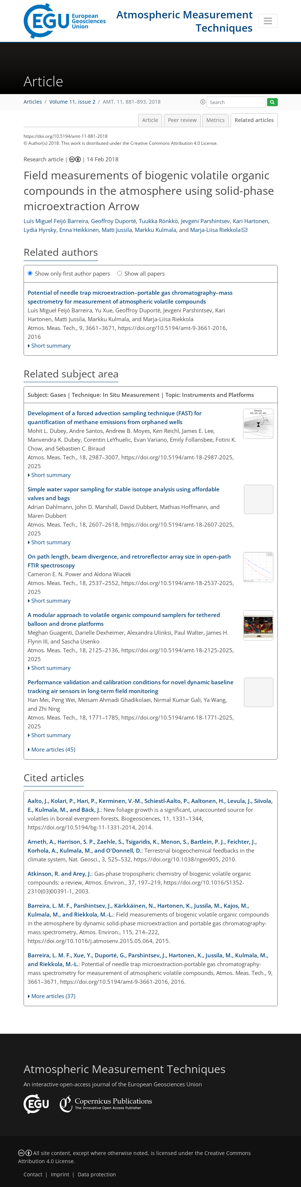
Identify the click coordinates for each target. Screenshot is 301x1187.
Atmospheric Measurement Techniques (184, 21)
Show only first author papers (69, 273)
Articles (33, 101)
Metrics (215, 120)
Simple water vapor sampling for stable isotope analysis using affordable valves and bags (124, 493)
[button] (203, 101)
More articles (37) (53, 996)
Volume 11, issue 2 (72, 101)
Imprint (60, 1174)
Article (150, 120)
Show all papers (141, 273)
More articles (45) (53, 749)
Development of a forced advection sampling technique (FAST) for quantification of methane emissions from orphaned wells (115, 417)
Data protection (97, 1174)
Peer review (182, 120)
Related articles (254, 120)
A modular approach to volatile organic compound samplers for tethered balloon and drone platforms (124, 619)
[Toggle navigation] (268, 21)
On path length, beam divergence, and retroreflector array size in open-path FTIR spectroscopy (129, 561)
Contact (33, 1174)
